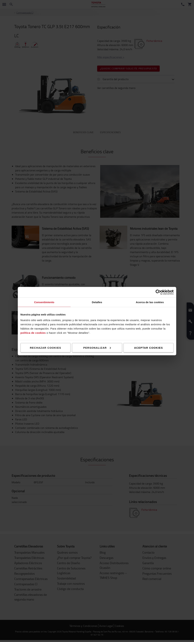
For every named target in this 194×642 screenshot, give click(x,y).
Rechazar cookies (45, 347)
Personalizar (97, 347)
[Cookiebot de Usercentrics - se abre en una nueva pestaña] (158, 292)
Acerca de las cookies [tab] (150, 302)
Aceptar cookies (148, 347)
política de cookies (33, 332)
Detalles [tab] (97, 302)
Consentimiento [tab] (44, 302)
